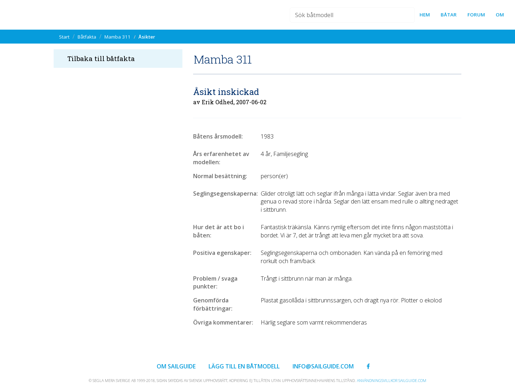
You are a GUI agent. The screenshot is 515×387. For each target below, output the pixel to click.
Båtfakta (87, 37)
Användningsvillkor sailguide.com (391, 380)
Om (500, 14)
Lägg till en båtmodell (244, 366)
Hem (425, 14)
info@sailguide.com (323, 366)
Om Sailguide (176, 366)
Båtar (449, 14)
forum (476, 14)
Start (64, 37)
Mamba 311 (117, 37)
